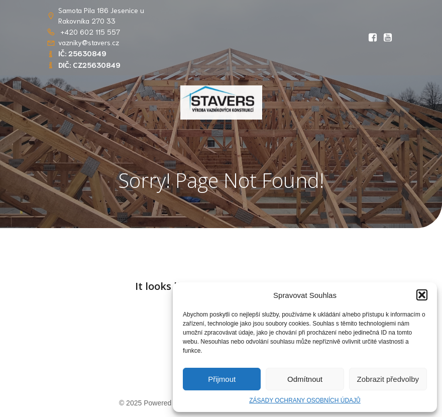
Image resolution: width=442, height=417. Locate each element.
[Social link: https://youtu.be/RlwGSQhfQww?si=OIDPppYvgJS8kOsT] (387, 37)
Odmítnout (304, 379)
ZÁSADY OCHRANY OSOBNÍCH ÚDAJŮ (305, 400)
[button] (422, 295)
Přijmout (222, 379)
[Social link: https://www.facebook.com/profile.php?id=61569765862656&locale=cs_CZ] (372, 37)
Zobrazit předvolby (388, 379)
